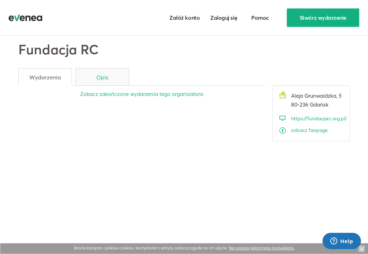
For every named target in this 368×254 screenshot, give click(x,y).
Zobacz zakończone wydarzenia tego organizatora (141, 94)
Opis (102, 77)
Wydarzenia (45, 77)
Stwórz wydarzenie (323, 17)
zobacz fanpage (309, 130)
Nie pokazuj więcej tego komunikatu (261, 248)
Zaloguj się (223, 17)
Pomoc (260, 17)
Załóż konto (184, 17)
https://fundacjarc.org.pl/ (317, 118)
